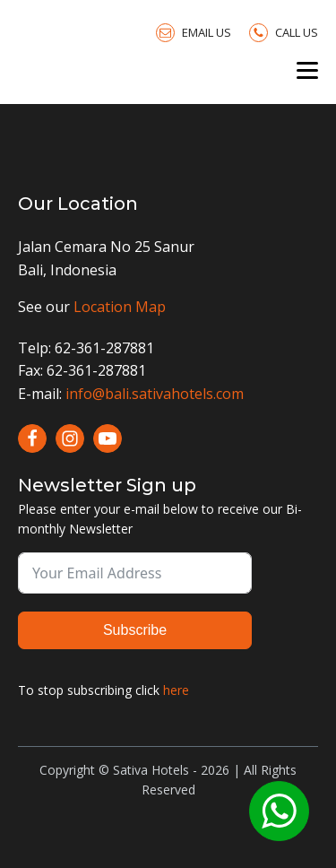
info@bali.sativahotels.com (154, 394)
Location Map (119, 307)
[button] (193, 32)
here (176, 690)
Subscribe (135, 630)
